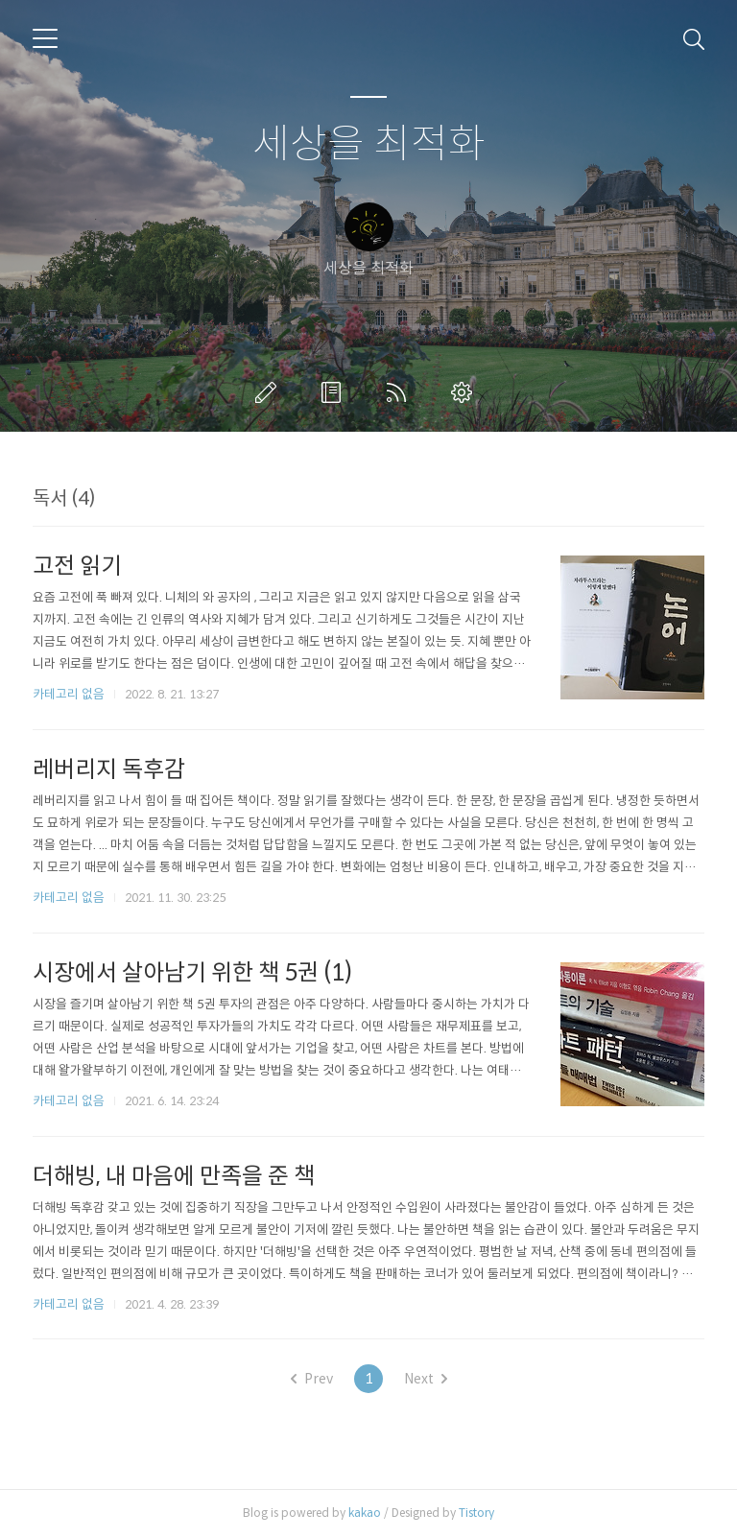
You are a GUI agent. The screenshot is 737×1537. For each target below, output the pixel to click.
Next (425, 1378)
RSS (400, 392)
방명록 (335, 392)
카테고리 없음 (69, 694)
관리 (465, 392)
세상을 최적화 (369, 144)
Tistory (476, 1512)
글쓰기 (270, 392)
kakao (364, 1512)
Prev (312, 1378)
